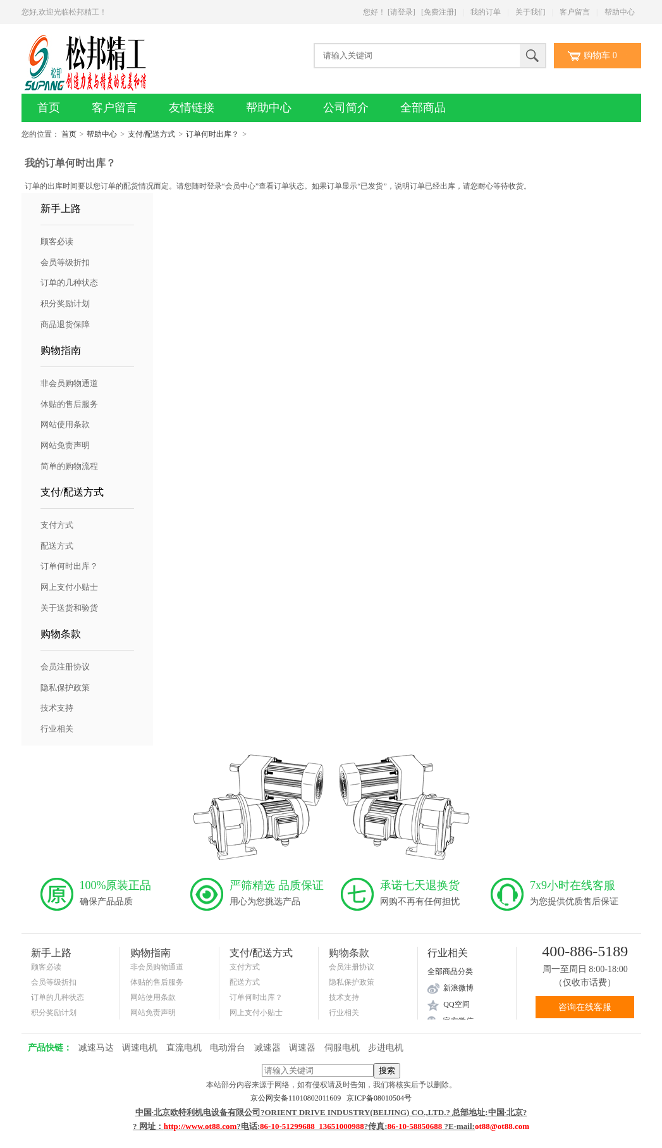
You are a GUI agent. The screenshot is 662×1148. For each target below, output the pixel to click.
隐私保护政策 (65, 687)
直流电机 (184, 1047)
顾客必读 (56, 241)
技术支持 (56, 708)
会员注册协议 (65, 666)
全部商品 (423, 107)
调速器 (302, 1047)
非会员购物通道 (69, 383)
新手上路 (60, 208)
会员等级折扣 (65, 262)
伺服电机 (342, 1047)
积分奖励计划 (65, 303)
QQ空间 (456, 1004)
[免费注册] (439, 12)
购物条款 (60, 633)
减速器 (267, 1047)
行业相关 (56, 728)
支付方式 (56, 525)
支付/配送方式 (151, 134)
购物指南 (60, 350)
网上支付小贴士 (69, 587)
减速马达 (96, 1047)
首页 (48, 107)
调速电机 (139, 1047)
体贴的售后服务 (69, 404)
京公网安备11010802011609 (298, 1098)
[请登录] (401, 12)
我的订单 (485, 12)
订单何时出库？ (212, 134)
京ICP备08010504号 (379, 1098)
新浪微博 (458, 987)
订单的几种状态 (69, 282)
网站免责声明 (65, 445)
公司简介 (346, 107)
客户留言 (575, 12)
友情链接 (191, 107)
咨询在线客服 (584, 1007)
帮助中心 (619, 12)
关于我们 (530, 12)
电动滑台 (227, 1047)
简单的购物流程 (69, 466)
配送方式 (56, 546)
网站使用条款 (65, 424)
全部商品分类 (450, 971)
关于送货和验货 (69, 608)
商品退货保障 (65, 324)
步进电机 (385, 1047)
